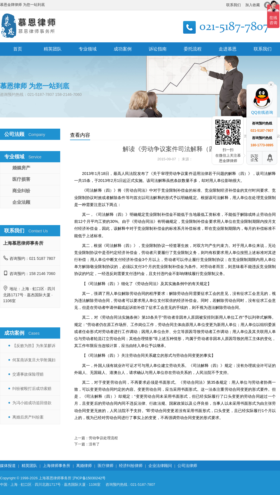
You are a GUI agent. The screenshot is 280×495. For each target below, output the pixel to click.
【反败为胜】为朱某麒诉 (33, 345)
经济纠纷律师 (131, 465)
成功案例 (123, 49)
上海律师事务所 (56, 465)
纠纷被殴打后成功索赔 (32, 388)
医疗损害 (21, 179)
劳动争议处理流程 (103, 438)
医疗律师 (105, 465)
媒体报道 (8, 465)
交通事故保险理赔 (28, 374)
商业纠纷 (21, 190)
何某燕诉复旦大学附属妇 (33, 360)
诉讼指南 (158, 49)
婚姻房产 (21, 167)
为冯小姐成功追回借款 (32, 403)
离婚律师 (84, 465)
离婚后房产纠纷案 (28, 417)
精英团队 (53, 49)
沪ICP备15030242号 (89, 478)
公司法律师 (187, 465)
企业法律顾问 (160, 465)
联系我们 (233, 5)
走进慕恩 (228, 49)
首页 (17, 49)
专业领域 (88, 49)
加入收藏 (252, 5)
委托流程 (193, 49)
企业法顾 (21, 202)
